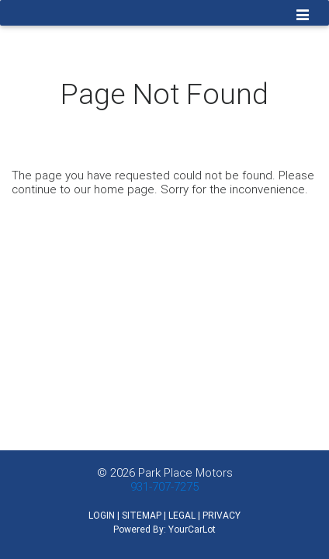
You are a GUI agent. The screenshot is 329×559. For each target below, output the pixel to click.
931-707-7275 (164, 486)
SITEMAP (141, 515)
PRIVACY (222, 515)
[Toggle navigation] (303, 16)
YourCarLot (192, 529)
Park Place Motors (185, 472)
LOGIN (101, 515)
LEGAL (182, 515)
